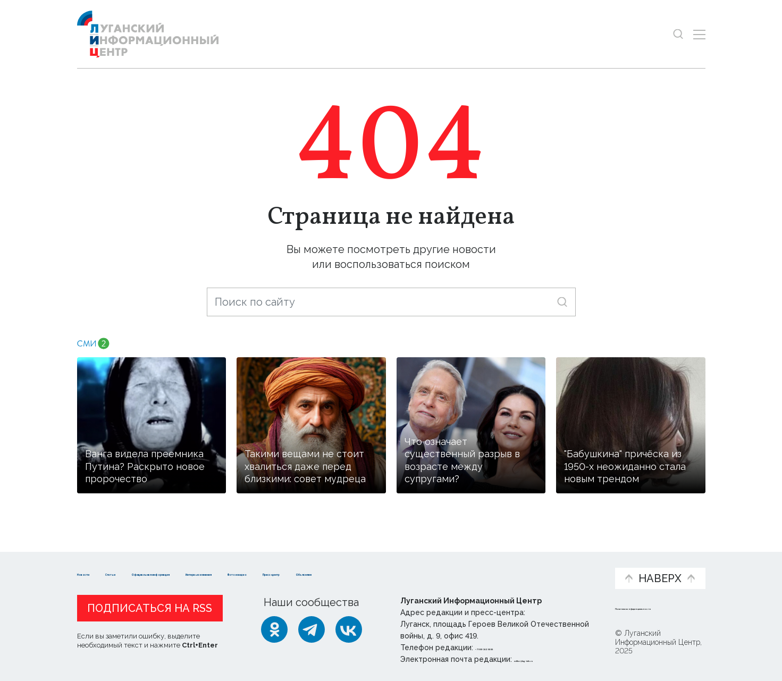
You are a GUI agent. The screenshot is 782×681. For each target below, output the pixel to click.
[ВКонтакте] (348, 629)
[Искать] (562, 301)
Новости (96, 562)
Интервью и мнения (331, 567)
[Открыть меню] (699, 34)
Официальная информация (208, 567)
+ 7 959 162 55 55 (505, 647)
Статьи (146, 562)
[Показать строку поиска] (678, 34)
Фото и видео (418, 567)
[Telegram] (311, 629)
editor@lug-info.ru (550, 659)
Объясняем (573, 562)
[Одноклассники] (274, 629)
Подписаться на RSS (149, 608)
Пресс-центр (492, 567)
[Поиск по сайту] (391, 302)
